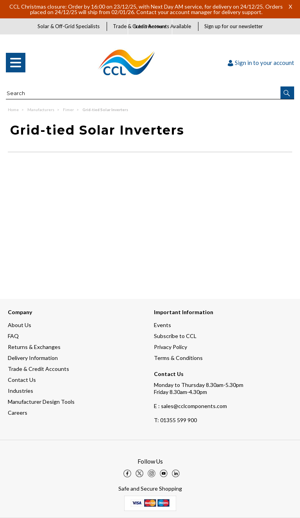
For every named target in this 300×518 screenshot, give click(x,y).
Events (162, 325)
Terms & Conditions (178, 357)
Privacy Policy (170, 347)
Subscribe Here (150, 26)
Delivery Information (33, 357)
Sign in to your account (261, 62)
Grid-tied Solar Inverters (105, 109)
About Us (19, 325)
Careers (17, 412)
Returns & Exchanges (34, 347)
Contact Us (22, 379)
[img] (127, 473)
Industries (20, 390)
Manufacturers (41, 109)
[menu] (15, 62)
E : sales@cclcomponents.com (190, 406)
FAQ (13, 336)
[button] (287, 92)
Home (14, 109)
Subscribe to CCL (175, 336)
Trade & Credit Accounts (38, 368)
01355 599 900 (175, 420)
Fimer (69, 109)
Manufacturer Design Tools (41, 401)
